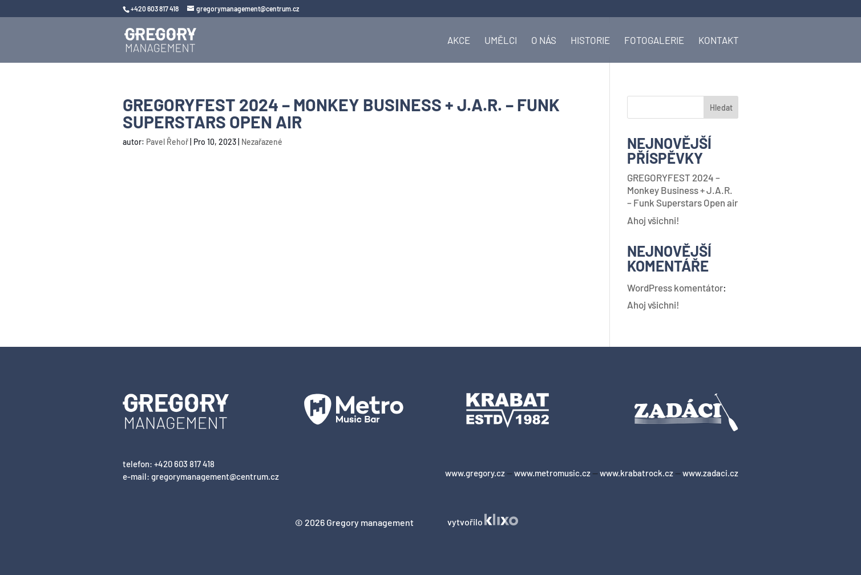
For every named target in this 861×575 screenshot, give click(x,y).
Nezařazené (261, 142)
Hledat (721, 107)
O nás (543, 41)
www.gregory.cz (475, 473)
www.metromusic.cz (552, 473)
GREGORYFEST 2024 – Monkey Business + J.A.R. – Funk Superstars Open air (682, 190)
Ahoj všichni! (653, 220)
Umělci (500, 41)
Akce (458, 41)
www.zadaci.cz (710, 473)
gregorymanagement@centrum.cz (215, 476)
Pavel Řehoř (167, 142)
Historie (590, 41)
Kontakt (718, 41)
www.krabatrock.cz (636, 473)
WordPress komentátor (675, 287)
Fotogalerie (654, 41)
